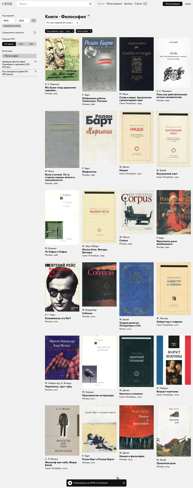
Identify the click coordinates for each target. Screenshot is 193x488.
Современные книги (11, 26)
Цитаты (128, 4)
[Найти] (90, 4)
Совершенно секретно (19, 32)
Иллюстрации (114, 4)
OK (33, 20)
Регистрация (173, 3)
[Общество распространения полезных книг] (7, 4)
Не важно (9, 44)
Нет (31, 44)
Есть (21, 44)
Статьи (138, 4)
